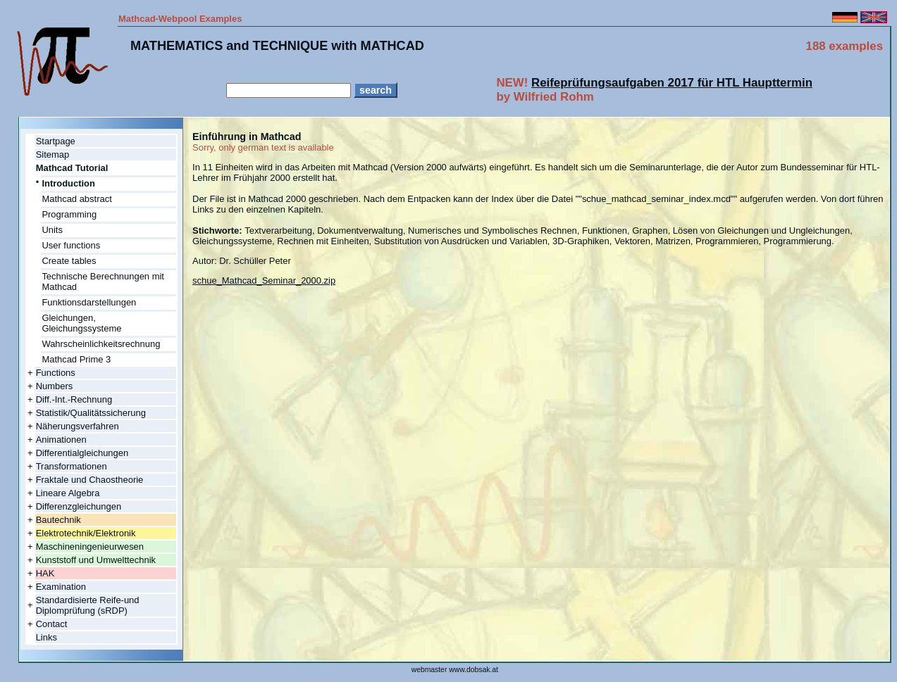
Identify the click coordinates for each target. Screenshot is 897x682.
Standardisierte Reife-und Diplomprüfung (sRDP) (88, 605)
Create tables (69, 260)
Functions (55, 372)
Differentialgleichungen (82, 453)
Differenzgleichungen (78, 506)
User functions (71, 245)
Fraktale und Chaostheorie (90, 479)
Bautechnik (58, 519)
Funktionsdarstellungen (89, 302)
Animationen (61, 439)
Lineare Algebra (68, 493)
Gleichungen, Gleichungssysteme (81, 323)
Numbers (54, 386)
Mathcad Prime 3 (76, 359)
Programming (69, 214)
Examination (61, 586)
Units (52, 230)
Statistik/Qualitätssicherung (91, 413)
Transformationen (71, 466)
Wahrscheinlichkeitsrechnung (101, 344)
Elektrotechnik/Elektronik (86, 533)
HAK (45, 573)
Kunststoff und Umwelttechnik (96, 560)
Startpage (55, 141)
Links (46, 637)
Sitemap (53, 154)
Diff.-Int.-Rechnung (74, 399)
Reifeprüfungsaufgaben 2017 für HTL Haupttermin (671, 82)
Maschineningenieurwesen (90, 546)
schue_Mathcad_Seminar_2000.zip (263, 280)
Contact (52, 624)
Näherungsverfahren (77, 426)
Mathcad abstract (76, 199)
